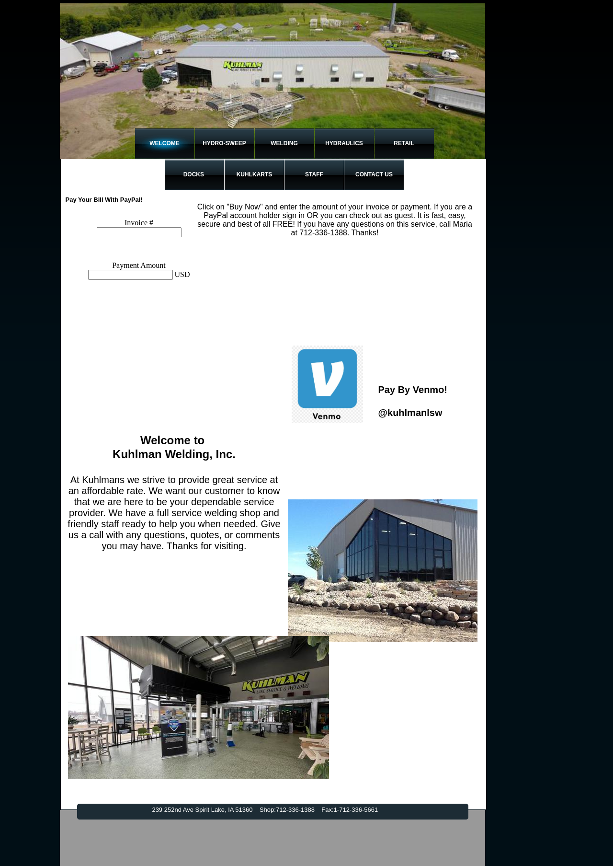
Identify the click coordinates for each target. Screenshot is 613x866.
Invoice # (139, 223)
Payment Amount (139, 265)
